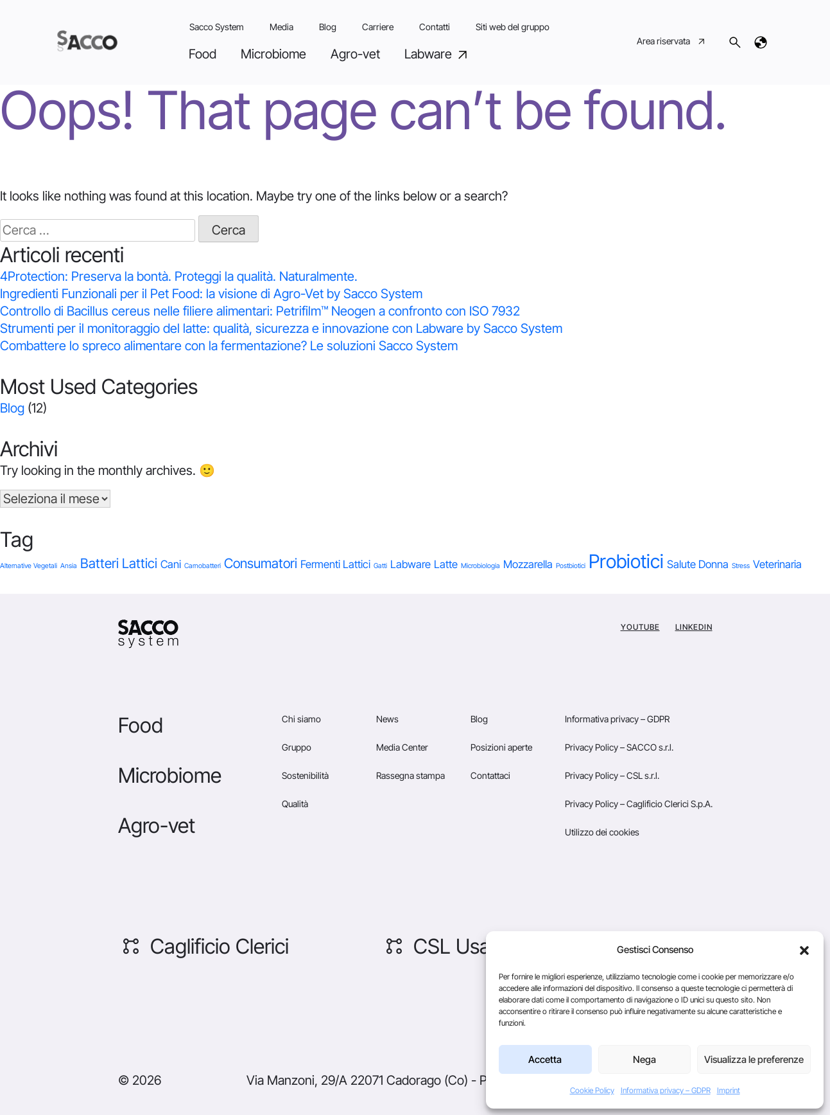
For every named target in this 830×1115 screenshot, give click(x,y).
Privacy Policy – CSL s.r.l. (612, 775)
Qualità (295, 803)
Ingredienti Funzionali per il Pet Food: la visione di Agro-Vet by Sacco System (211, 293)
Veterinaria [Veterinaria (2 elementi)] (777, 564)
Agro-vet (355, 54)
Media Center (402, 747)
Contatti (434, 26)
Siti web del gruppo (512, 26)
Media (281, 26)
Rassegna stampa (410, 775)
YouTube (640, 627)
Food (202, 54)
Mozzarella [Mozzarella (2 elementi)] (528, 564)
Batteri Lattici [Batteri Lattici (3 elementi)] (118, 563)
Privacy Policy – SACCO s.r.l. (619, 747)
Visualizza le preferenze (754, 1059)
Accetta (545, 1059)
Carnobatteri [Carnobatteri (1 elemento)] (202, 566)
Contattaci (490, 775)
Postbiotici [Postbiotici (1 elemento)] (570, 566)
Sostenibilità (305, 775)
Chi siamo (301, 718)
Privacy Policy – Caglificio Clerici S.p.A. (639, 803)
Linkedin (694, 627)
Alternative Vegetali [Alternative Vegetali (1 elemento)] (28, 566)
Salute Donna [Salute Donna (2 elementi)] (698, 564)
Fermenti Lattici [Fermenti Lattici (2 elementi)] (335, 564)
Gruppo (296, 747)
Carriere (377, 26)
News (387, 718)
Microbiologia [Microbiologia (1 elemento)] (480, 566)
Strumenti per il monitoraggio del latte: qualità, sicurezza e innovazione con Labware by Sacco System (281, 328)
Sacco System (216, 26)
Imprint (728, 1090)
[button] (804, 949)
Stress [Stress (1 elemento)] (741, 566)
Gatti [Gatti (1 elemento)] (380, 566)
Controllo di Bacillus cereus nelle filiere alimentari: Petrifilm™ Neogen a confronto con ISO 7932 (260, 311)
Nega (644, 1059)
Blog (327, 26)
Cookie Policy (592, 1090)
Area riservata (672, 42)
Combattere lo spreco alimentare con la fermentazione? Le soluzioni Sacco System (229, 345)
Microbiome (273, 54)
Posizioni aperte (501, 747)
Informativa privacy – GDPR (666, 1090)
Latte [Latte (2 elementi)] (446, 564)
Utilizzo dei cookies (602, 831)
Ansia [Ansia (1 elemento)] (68, 566)
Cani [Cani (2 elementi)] (170, 564)
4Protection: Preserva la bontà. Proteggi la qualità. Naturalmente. (179, 276)
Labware (437, 54)
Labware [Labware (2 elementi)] (410, 564)
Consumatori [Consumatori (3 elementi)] (260, 563)
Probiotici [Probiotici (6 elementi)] (626, 561)
